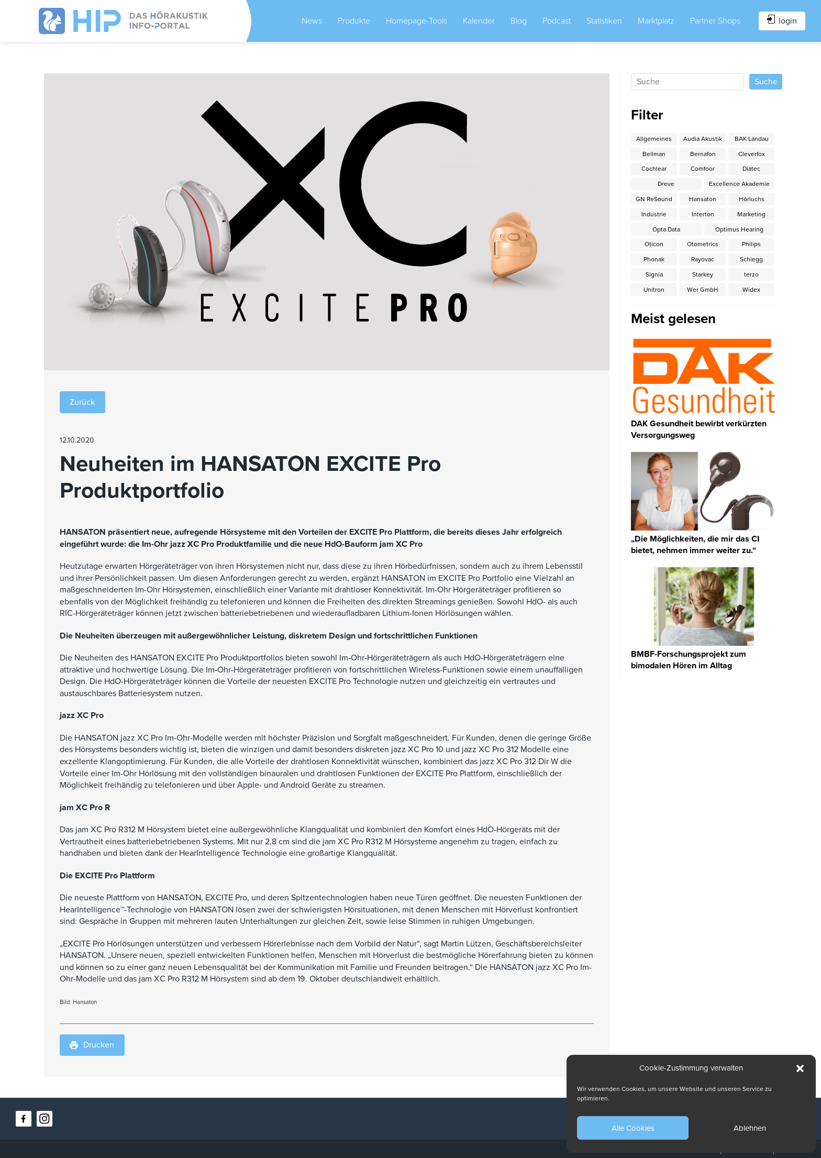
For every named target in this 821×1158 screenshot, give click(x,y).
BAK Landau (752, 138)
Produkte (354, 21)
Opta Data (666, 229)
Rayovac (702, 259)
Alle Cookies (633, 1128)
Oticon (654, 244)
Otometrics (702, 244)
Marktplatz (656, 21)
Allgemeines (654, 138)
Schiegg (751, 259)
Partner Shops (715, 21)
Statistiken (604, 21)
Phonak (654, 259)
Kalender (479, 21)
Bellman (653, 154)
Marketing (751, 214)
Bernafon (703, 154)
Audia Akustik (702, 138)
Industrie (654, 214)
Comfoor (703, 168)
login (782, 20)
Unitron (654, 289)
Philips (751, 244)
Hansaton (702, 199)
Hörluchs (751, 199)
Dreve (666, 184)
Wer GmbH (702, 289)
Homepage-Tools (416, 21)
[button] (800, 1068)
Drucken (92, 1045)
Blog (519, 21)
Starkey (702, 274)
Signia (654, 274)
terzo (751, 274)
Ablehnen (750, 1128)
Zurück (82, 402)
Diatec (751, 168)
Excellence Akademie (739, 184)
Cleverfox (751, 154)
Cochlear (654, 168)
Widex (751, 289)
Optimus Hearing (739, 229)
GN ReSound (654, 199)
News (312, 21)
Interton (703, 214)
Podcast (556, 21)
